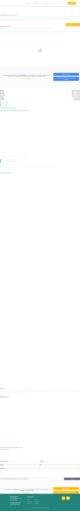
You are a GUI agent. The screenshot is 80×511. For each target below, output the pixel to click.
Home (28, 3)
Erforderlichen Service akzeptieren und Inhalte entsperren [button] (66, 79)
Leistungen (45, 3)
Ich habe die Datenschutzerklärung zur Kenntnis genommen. (15, 479)
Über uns (53, 3)
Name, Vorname (4, 461)
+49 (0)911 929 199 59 (15, 502)
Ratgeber (61, 3)
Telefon (1, 464)
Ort (41, 464)
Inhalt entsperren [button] (66, 74)
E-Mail (41, 461)
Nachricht (2, 468)
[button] (1, 50)
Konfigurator (36, 3)
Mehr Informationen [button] (26, 78)
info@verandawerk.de (15, 504)
